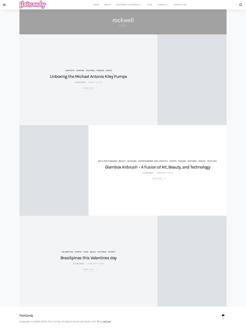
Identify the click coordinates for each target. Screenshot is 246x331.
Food (85, 252)
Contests (70, 70)
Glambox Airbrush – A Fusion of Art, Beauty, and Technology (157, 167)
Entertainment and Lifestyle (153, 161)
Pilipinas (102, 252)
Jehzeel (107, 321)
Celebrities (67, 252)
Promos (100, 70)
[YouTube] (223, 316)
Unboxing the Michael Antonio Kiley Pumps (88, 76)
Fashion (80, 70)
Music (93, 252)
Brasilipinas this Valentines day (88, 257)
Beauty (122, 161)
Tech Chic (212, 161)
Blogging (132, 161)
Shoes (109, 70)
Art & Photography (107, 161)
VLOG (149, 5)
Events (172, 161)
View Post (88, 88)
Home (96, 5)
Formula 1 (163, 5)
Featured (90, 70)
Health (201, 161)
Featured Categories (127, 5)
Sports (111, 252)
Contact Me (180, 5)
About (107, 5)
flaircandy (80, 82)
